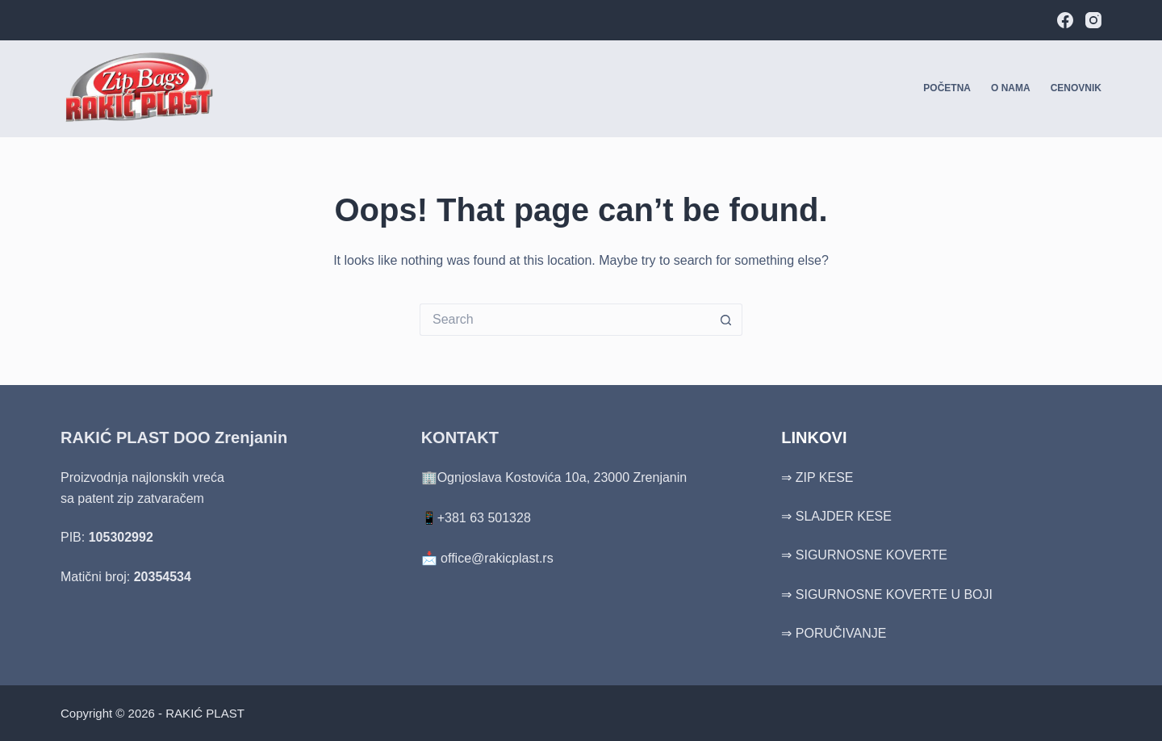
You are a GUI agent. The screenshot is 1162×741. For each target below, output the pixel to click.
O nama (1010, 88)
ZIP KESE (825, 477)
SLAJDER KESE (844, 516)
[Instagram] (1093, 20)
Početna (947, 88)
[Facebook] (1065, 20)
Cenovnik (1076, 88)
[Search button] (726, 320)
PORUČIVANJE (841, 633)
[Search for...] (565, 320)
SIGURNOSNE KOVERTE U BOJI (894, 594)
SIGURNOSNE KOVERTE (871, 555)
